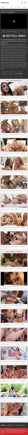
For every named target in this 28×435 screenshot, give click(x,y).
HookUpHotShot (6, 325)
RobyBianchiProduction (7, 307)
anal (8, 41)
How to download (20, 425)
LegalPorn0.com (10, 429)
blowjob (11, 41)
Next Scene (18, 76)
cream (14, 41)
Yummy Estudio (6, 344)
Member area (10, 425)
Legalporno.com (3, 2)
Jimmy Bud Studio (6, 419)
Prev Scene (9, 76)
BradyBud (5, 381)
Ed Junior (20, 39)
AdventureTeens (6, 363)
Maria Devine (8, 39)
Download (9, 74)
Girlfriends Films (6, 269)
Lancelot (24, 39)
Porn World (5, 400)
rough (6, 42)
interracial (3, 42)
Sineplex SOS (5, 72)
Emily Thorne (14, 39)
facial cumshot (20, 41)
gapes (24, 41)
